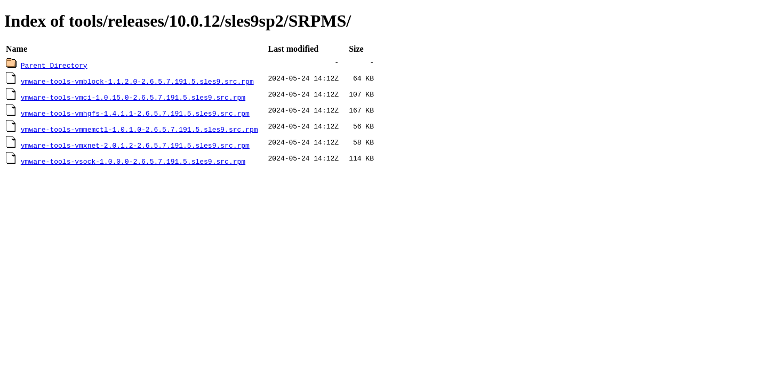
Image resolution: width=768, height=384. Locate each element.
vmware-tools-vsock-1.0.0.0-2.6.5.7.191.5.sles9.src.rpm (133, 161)
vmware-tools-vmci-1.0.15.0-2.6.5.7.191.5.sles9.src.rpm (133, 97)
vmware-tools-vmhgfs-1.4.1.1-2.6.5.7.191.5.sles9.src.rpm (135, 113)
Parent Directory (54, 65)
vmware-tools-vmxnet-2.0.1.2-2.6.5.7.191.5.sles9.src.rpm (135, 145)
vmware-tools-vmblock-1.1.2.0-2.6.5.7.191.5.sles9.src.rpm (137, 81)
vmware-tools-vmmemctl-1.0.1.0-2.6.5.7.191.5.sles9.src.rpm (139, 129)
